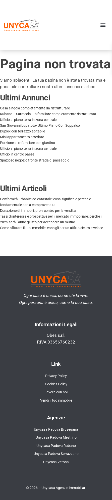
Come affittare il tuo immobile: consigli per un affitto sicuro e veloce (51, 228)
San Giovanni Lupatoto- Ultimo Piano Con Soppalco (40, 125)
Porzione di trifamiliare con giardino (27, 143)
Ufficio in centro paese (17, 154)
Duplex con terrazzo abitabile (22, 131)
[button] (103, 25)
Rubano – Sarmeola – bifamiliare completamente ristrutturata (48, 114)
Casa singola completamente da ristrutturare (35, 108)
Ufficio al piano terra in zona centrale (28, 120)
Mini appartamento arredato (22, 137)
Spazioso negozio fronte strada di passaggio (34, 160)
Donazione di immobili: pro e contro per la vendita (38, 211)
